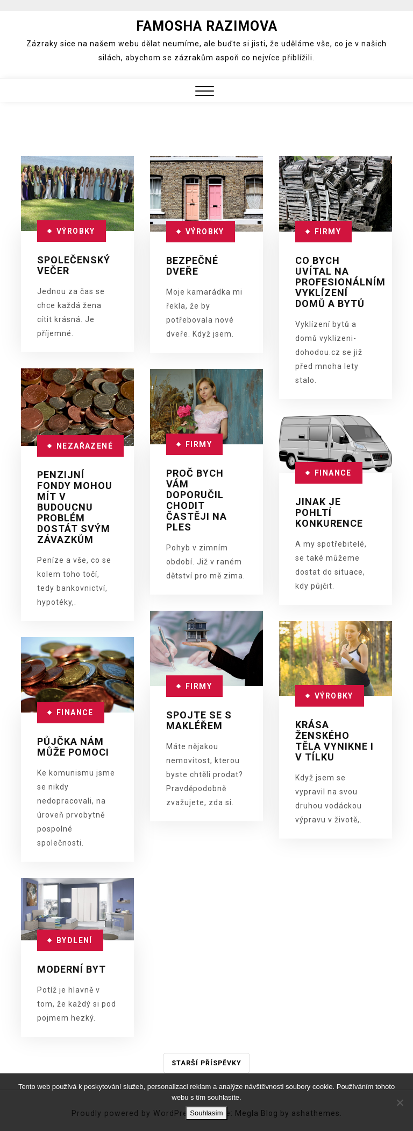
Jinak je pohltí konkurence (329, 512)
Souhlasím (206, 1113)
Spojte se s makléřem (199, 720)
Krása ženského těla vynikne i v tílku (334, 741)
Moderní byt (71, 969)
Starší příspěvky (206, 1063)
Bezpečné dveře (192, 266)
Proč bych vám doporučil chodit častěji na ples (196, 500)
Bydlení (74, 940)
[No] (399, 1102)
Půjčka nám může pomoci (73, 747)
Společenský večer (73, 265)
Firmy (328, 231)
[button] (204, 92)
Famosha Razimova (206, 26)
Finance (333, 473)
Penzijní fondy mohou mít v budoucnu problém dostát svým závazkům (74, 507)
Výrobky (75, 231)
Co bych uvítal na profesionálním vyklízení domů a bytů (340, 282)
